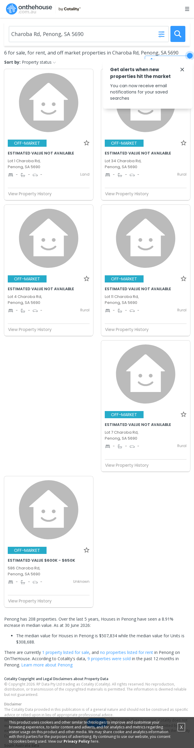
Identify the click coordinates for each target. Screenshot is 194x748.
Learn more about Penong (47, 665)
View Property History (32, 194)
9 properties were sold (109, 658)
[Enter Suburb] (89, 34)
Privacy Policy (77, 741)
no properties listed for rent (126, 652)
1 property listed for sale (65, 652)
